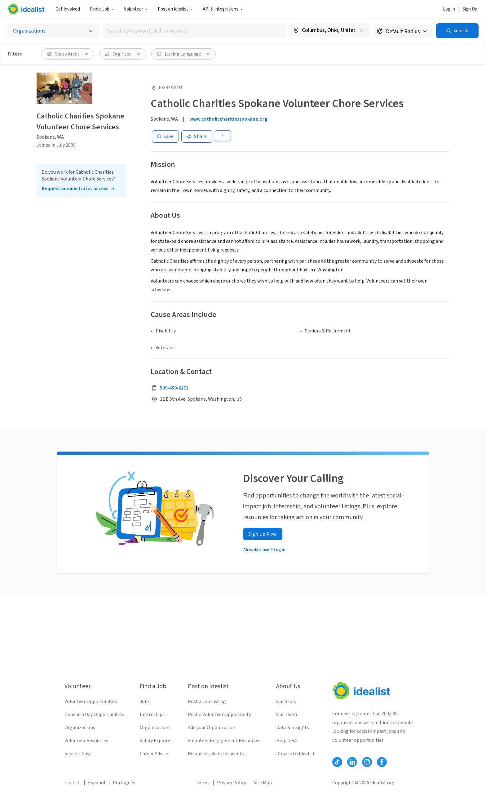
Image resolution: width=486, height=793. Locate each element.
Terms (203, 782)
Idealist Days (77, 753)
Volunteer (136, 9)
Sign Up (469, 9)
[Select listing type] (53, 31)
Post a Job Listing (207, 701)
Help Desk (287, 740)
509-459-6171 (174, 388)
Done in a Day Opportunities (94, 714)
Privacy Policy (231, 782)
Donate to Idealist (295, 753)
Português (124, 782)
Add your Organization (211, 727)
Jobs (145, 701)
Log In (449, 9)
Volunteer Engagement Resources (224, 740)
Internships (152, 714)
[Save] (165, 136)
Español (96, 782)
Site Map (263, 782)
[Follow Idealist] (337, 762)
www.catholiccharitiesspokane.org (228, 119)
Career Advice (154, 753)
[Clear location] (361, 30)
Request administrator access (75, 188)
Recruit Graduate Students (216, 753)
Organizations (79, 727)
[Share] (196, 136)
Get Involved (67, 9)
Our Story (286, 701)
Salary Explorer (156, 740)
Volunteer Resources (86, 740)
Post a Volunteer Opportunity (219, 714)
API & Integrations (223, 9)
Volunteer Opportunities (90, 701)
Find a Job (102, 9)
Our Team (286, 714)
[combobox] (194, 31)
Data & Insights (292, 727)
